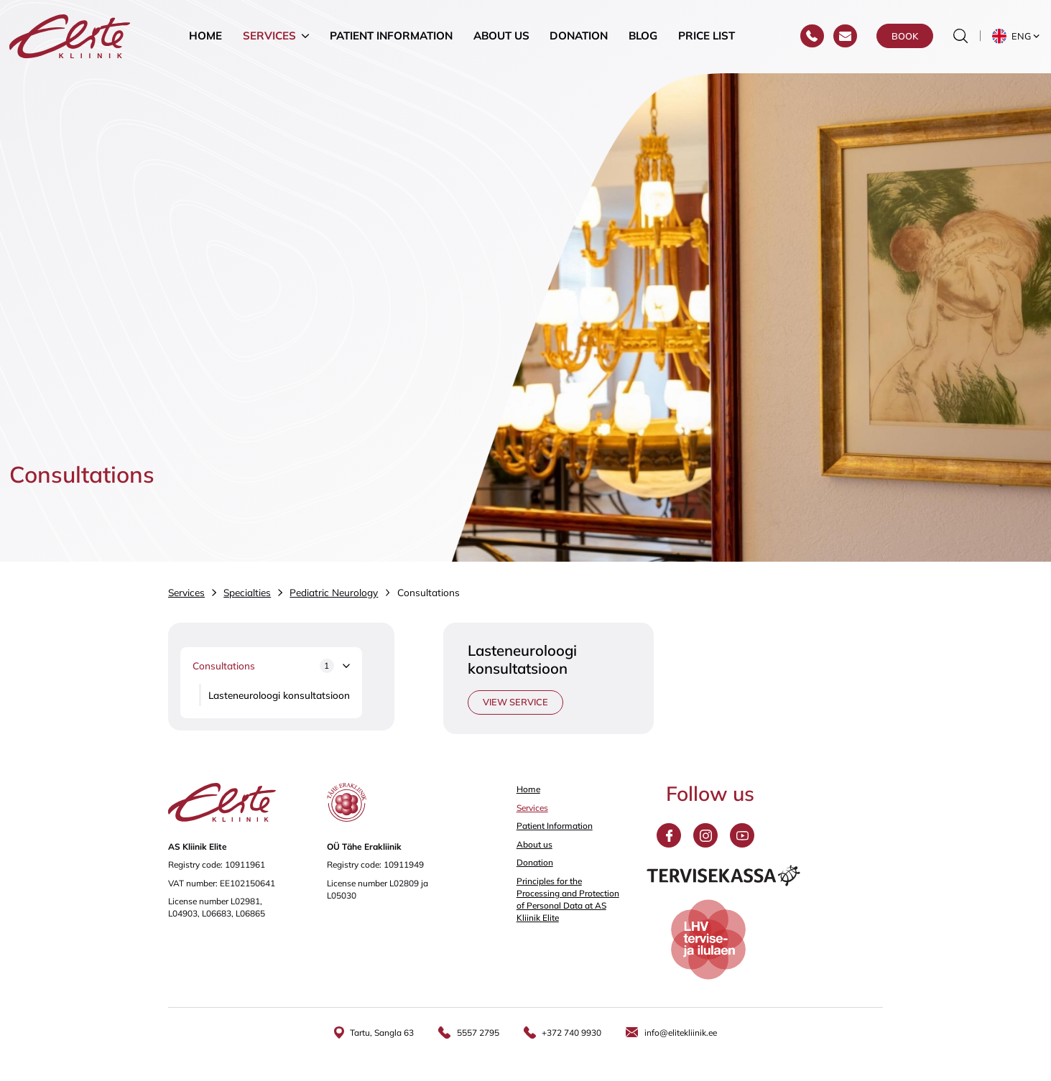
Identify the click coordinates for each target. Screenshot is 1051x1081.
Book (905, 36)
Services (269, 36)
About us (501, 36)
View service (515, 701)
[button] (1017, 36)
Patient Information (391, 36)
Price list (706, 36)
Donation (579, 36)
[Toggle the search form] (960, 36)
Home (205, 36)
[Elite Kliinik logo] (69, 35)
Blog (643, 36)
